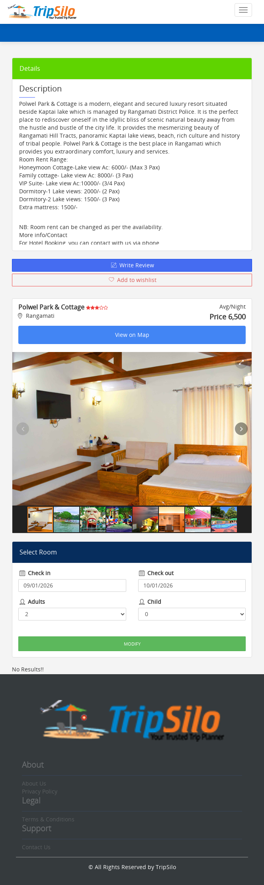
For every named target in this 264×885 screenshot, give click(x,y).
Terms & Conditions (48, 819)
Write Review (132, 265)
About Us (34, 783)
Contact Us (36, 847)
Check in (34, 573)
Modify (132, 644)
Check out (156, 573)
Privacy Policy (39, 791)
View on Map (132, 334)
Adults (31, 601)
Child (150, 601)
